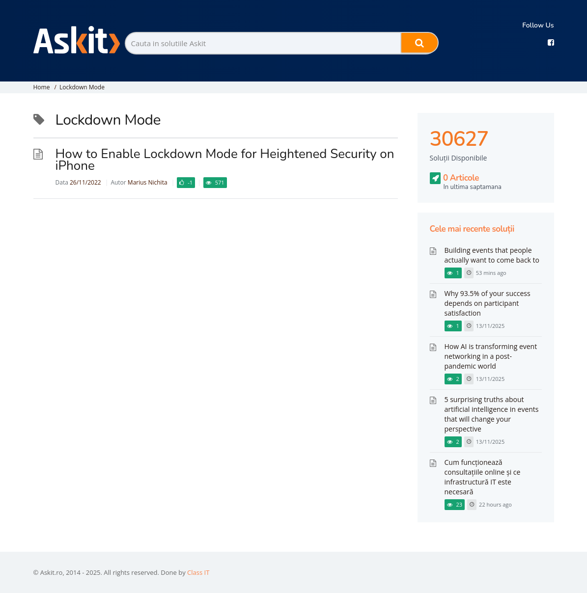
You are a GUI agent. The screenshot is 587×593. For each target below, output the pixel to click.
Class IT (198, 572)
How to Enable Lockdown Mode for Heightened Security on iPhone (225, 159)
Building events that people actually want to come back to (492, 255)
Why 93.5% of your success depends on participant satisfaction (488, 303)
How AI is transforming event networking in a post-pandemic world (491, 356)
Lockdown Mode (82, 87)
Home (41, 87)
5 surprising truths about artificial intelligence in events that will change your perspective (492, 414)
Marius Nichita (148, 182)
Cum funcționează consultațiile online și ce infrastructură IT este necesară (483, 477)
